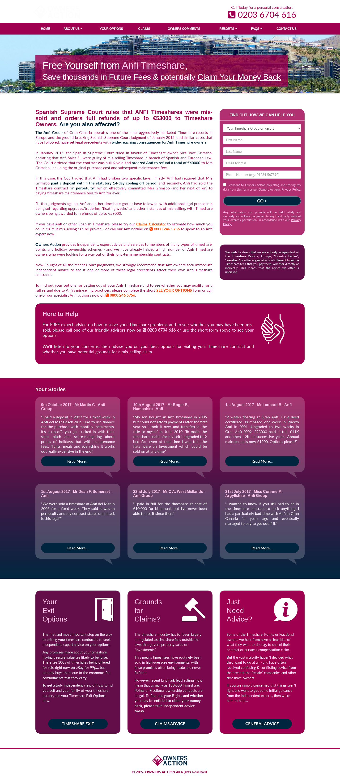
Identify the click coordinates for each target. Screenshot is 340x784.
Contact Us (286, 29)
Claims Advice (170, 723)
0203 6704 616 (262, 14)
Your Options (111, 29)
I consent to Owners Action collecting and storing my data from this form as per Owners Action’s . (262, 187)
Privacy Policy (290, 189)
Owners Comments (184, 29)
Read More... (78, 461)
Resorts (228, 29)
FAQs (256, 29)
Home (45, 29)
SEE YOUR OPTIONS (174, 290)
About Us (73, 29)
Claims (144, 29)
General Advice (262, 723)
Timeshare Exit (78, 723)
